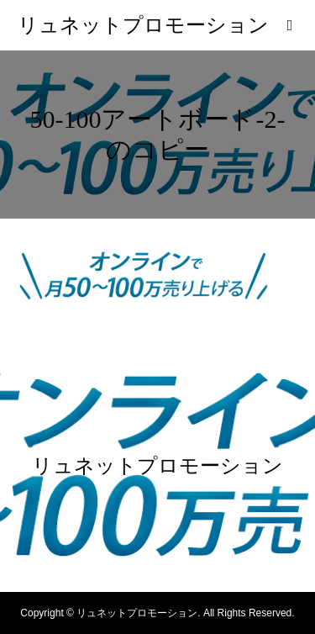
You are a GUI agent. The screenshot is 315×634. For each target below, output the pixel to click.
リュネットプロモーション (143, 25)
